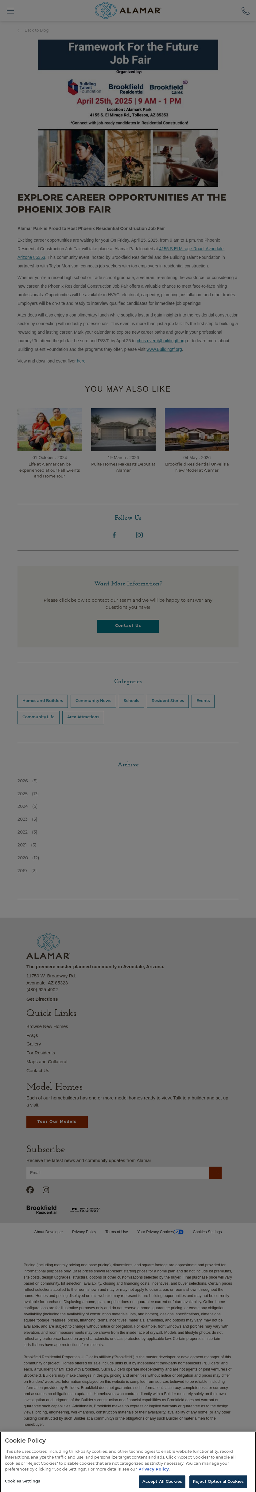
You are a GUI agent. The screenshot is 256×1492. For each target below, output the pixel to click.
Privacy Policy (153, 1474)
